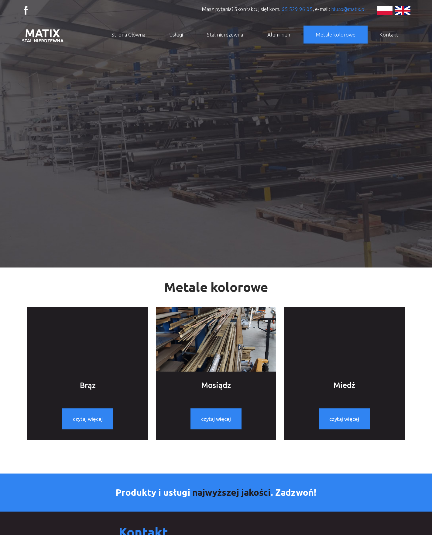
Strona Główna (128, 34)
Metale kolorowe (335, 34)
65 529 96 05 (297, 9)
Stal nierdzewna (225, 34)
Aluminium (279, 34)
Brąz (88, 385)
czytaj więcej (88, 419)
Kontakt (388, 34)
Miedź (344, 385)
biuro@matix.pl (348, 9)
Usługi (176, 34)
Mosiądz (216, 385)
